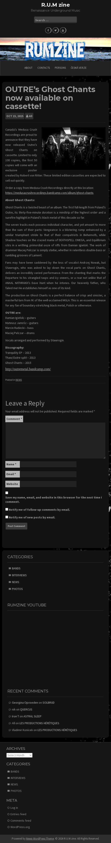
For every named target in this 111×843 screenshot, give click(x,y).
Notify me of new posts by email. (32, 517)
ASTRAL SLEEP (32, 716)
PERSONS (60, 68)
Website (12, 484)
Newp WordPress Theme (40, 838)
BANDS (16, 568)
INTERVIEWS (19, 575)
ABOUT (28, 68)
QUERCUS (26, 709)
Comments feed (20, 820)
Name (11, 464)
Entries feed (18, 814)
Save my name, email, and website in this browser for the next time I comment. (53, 499)
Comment (14, 419)
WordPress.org (20, 827)
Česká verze (79, 68)
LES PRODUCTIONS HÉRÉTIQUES (39, 723)
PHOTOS (17, 589)
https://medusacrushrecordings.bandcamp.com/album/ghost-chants (49, 193)
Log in (14, 808)
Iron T (15, 716)
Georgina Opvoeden (25, 702)
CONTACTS (43, 68)
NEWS (19, 379)
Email (11, 474)
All (30, 116)
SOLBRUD (49, 702)
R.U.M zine (55, 5)
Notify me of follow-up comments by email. (39, 510)
